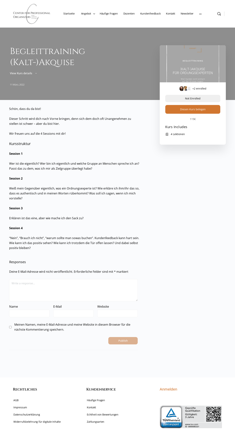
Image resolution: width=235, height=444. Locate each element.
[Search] (219, 14)
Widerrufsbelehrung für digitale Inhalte (37, 421)
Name (13, 306)
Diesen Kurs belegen (193, 109)
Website (103, 306)
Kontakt (91, 407)
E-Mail (57, 306)
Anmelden (168, 389)
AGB (15, 400)
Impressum (20, 407)
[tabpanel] (74, 178)
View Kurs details (23, 73)
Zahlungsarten (95, 421)
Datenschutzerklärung (26, 414)
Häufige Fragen (96, 400)
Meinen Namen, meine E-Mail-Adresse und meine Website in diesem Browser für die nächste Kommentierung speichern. (72, 327)
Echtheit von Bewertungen (102, 414)
